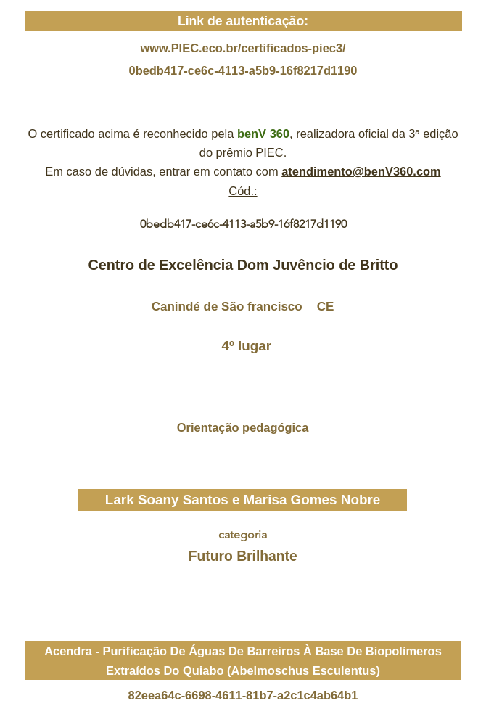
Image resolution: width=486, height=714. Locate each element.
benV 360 (263, 133)
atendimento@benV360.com (361, 171)
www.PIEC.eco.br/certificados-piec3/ (242, 47)
